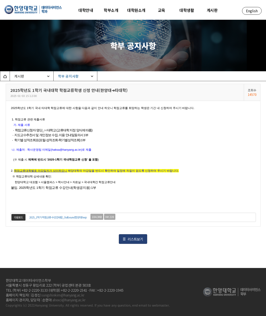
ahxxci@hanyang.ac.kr (68, 299)
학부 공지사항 (68, 76)
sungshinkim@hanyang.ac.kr (62, 295)
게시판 (19, 76)
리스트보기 (135, 239)
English (252, 10)
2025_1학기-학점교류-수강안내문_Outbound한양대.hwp (58, 217)
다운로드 (18, 217)
